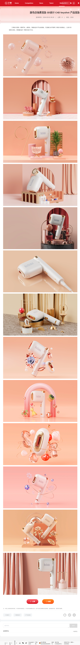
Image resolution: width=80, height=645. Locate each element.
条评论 (75, 631)
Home (17, 3)
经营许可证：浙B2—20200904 (69, 643)
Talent (51, 3)
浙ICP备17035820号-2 (58, 643)
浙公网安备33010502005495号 (44, 643)
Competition (29, 3)
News (41, 3)
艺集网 (36, 643)
